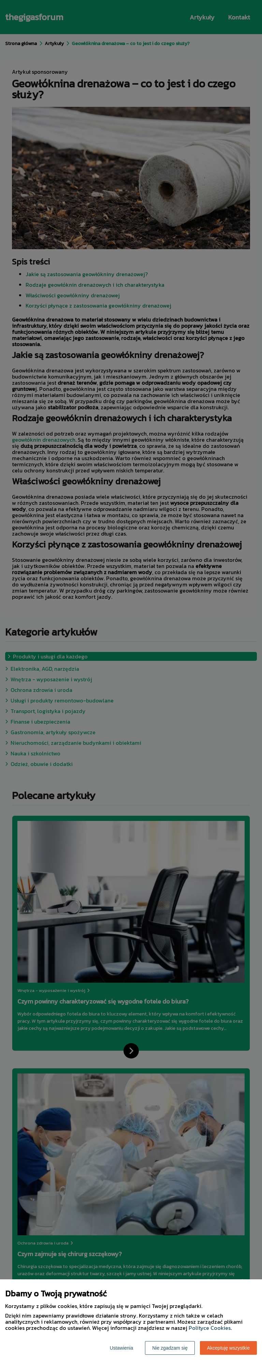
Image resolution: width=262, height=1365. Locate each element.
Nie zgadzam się (170, 1348)
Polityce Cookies (210, 1328)
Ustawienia (121, 1348)
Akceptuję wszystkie (228, 1348)
